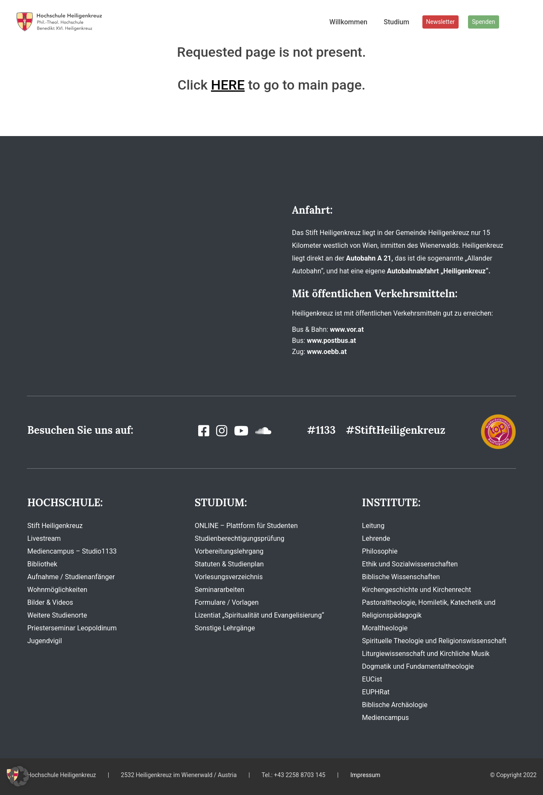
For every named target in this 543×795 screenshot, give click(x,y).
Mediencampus (385, 718)
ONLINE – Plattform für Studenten (246, 526)
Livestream (44, 538)
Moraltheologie (384, 628)
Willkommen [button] (348, 22)
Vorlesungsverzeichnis (229, 577)
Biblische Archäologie (394, 705)
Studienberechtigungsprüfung (240, 538)
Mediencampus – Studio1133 (72, 551)
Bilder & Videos (50, 602)
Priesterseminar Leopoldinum (72, 628)
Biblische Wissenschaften (401, 577)
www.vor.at (347, 329)
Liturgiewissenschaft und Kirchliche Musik (425, 654)
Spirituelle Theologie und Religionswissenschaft (434, 641)
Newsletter (440, 21)
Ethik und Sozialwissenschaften (410, 564)
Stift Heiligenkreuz (55, 526)
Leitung (373, 526)
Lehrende (376, 538)
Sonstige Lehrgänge (225, 628)
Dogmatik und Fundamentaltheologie (418, 666)
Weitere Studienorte (57, 615)
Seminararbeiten (220, 590)
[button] (19, 776)
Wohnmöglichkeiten (57, 590)
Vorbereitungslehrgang (229, 551)
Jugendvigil (44, 641)
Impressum (365, 775)
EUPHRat (376, 692)
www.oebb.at (327, 352)
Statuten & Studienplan (229, 564)
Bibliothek (42, 564)
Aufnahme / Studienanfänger (71, 577)
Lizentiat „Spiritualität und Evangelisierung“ (259, 615)
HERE (228, 85)
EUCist (372, 679)
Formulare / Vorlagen (227, 602)
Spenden (483, 21)
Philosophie (379, 551)
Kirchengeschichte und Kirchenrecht (416, 590)
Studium (396, 22)
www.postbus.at (331, 341)
